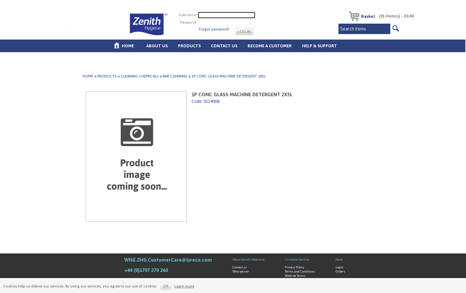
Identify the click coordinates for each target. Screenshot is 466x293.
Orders (340, 271)
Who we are (240, 271)
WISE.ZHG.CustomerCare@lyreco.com (168, 260)
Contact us (239, 267)
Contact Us (224, 45)
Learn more (184, 286)
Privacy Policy (294, 267)
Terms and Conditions (300, 271)
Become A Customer (270, 45)
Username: (188, 15)
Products (189, 45)
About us (157, 45)
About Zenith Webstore (248, 259)
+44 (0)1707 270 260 (146, 270)
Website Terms (295, 275)
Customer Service (297, 259)
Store (339, 259)
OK (166, 286)
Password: (188, 22)
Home (128, 45)
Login (339, 267)
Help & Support (319, 45)
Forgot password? (214, 29)
